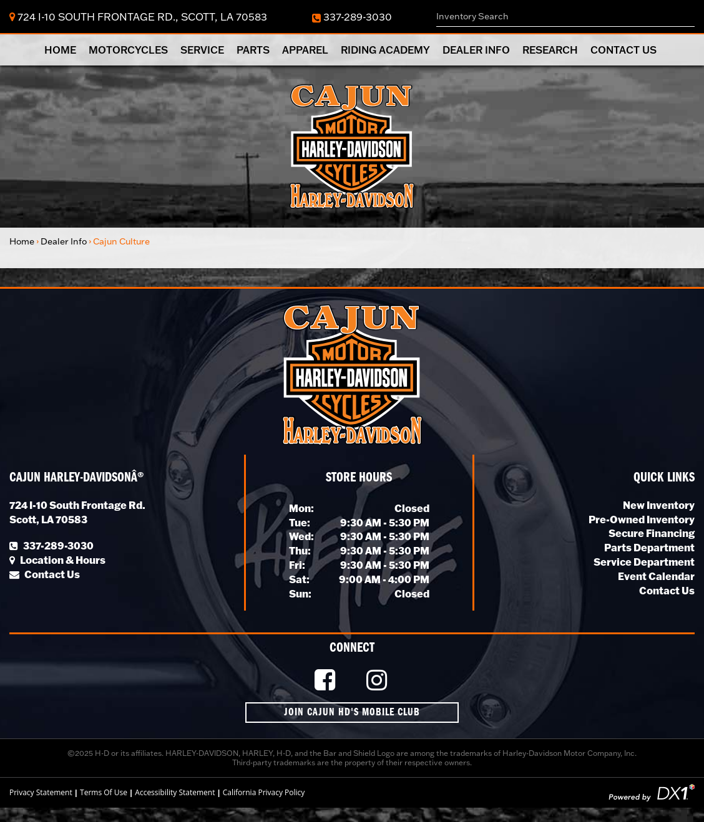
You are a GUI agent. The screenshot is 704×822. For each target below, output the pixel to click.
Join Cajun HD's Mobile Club (352, 712)
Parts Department (649, 547)
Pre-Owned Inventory (642, 519)
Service (202, 50)
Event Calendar (656, 576)
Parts (253, 50)
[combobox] (565, 16)
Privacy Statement (40, 792)
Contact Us (623, 50)
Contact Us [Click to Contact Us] (44, 574)
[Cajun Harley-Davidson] (352, 145)
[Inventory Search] (565, 16)
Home (60, 50)
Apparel (305, 50)
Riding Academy (385, 50)
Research (550, 50)
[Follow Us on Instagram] (378, 681)
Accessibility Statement (175, 792)
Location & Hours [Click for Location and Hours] (57, 559)
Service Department (644, 561)
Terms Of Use (103, 792)
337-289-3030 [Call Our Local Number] (51, 545)
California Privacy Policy (264, 792)
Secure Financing (652, 532)
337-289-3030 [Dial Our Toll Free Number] (352, 16)
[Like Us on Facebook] (326, 681)
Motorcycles (128, 50)
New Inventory (659, 504)
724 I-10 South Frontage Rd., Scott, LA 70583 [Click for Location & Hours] (138, 16)
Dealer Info (476, 50)
